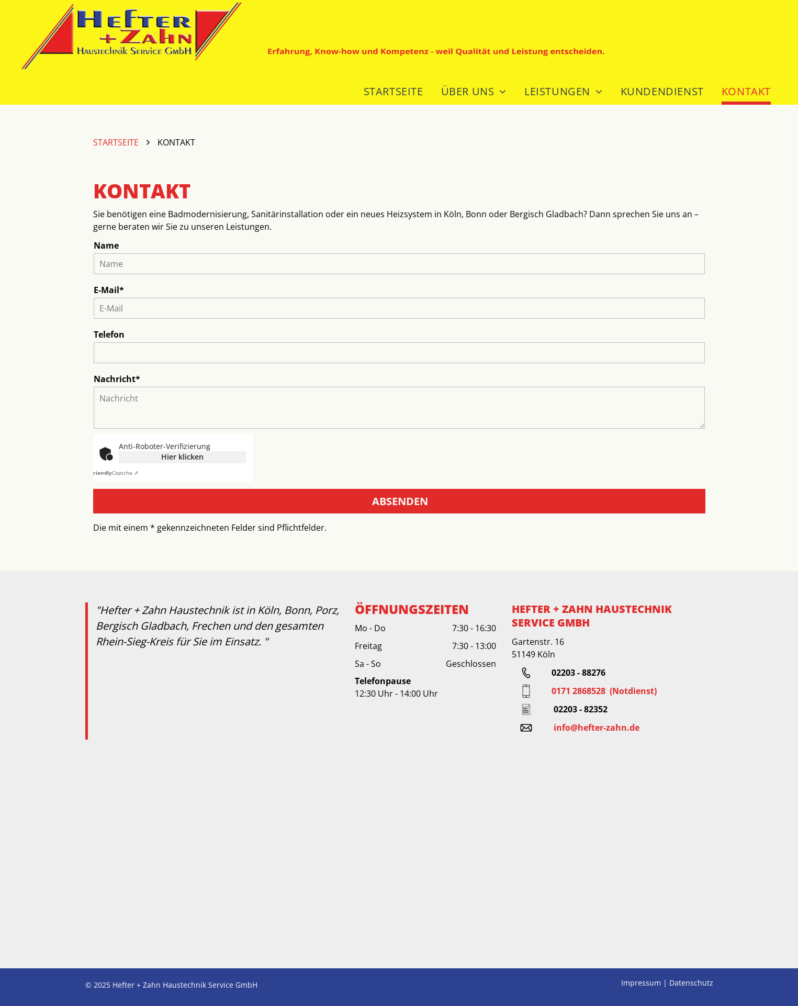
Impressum (641, 983)
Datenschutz (691, 983)
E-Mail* (109, 290)
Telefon (109, 334)
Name (106, 245)
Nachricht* (117, 379)
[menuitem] (391, 87)
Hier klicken (182, 457)
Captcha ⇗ (114, 472)
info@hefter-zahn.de (596, 727)
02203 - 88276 (578, 672)
